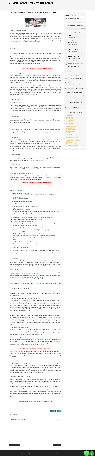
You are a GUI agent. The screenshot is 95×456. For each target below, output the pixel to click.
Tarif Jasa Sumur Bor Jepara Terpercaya (73, 92)
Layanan (27, 7)
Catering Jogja (36, 7)
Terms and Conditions (78, 7)
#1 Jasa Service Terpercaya (43, 453)
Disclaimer (66, 7)
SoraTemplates (25, 453)
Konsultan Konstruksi (73, 51)
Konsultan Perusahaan (73, 58)
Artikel (69, 35)
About (11, 453)
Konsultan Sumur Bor (73, 66)
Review (69, 71)
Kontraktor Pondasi (72, 69)
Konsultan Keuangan (73, 49)
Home (14, 7)
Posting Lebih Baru (14, 445)
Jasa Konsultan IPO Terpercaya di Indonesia (74, 78)
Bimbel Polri (46, 7)
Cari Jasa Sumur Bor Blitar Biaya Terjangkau (74, 102)
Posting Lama (57, 445)
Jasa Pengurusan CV (15, 14)
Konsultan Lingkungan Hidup (75, 54)
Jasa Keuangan (71, 37)
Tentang (20, 7)
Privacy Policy (56, 7)
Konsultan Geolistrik (72, 44)
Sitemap (76, 453)
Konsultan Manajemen (73, 56)
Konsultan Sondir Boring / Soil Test (74, 64)
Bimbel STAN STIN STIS (70, 105)
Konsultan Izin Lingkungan (74, 47)
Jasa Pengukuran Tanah (73, 40)
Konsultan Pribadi (72, 60)
